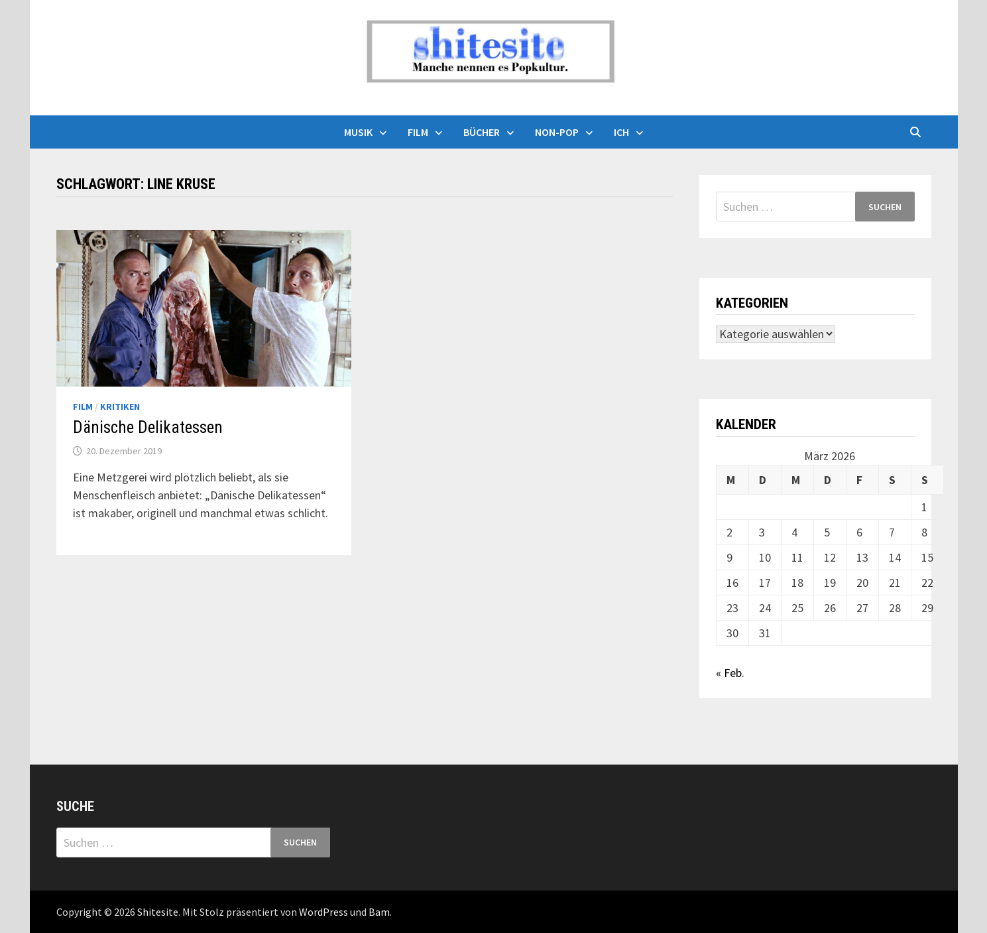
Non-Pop (557, 132)
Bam (379, 911)
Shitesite (157, 911)
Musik (358, 132)
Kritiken (120, 406)
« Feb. (730, 672)
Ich (621, 132)
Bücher (481, 132)
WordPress (323, 911)
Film (418, 132)
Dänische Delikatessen (148, 427)
